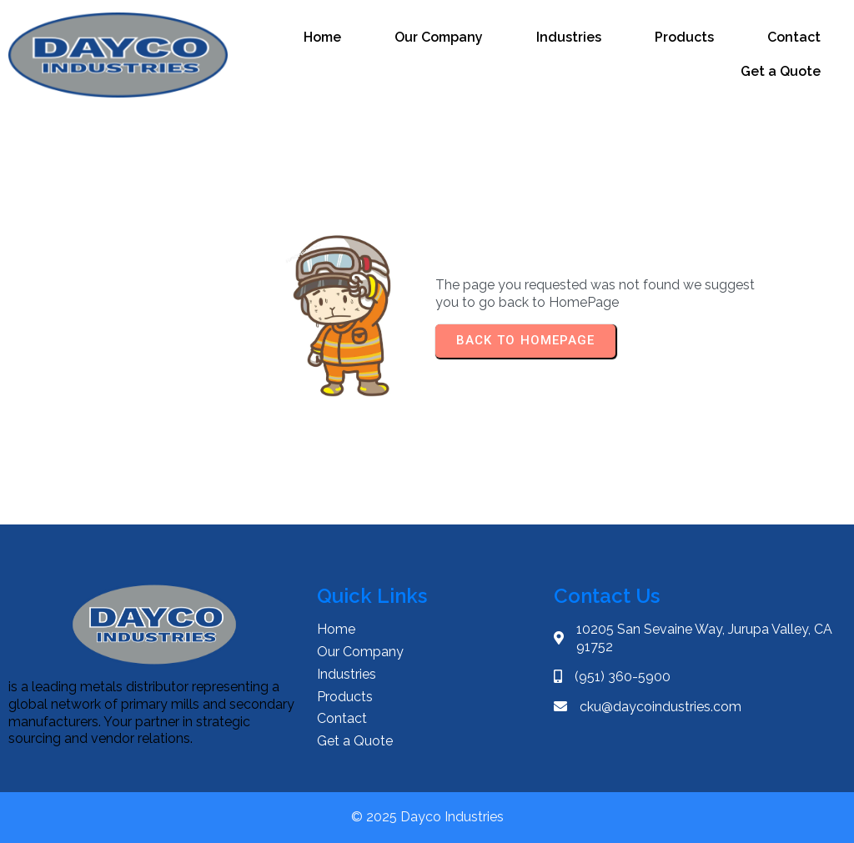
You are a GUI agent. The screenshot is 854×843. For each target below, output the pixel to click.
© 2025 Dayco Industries (427, 817)
